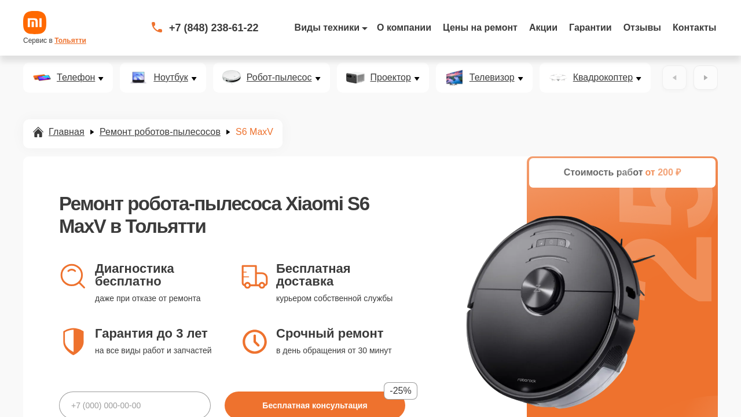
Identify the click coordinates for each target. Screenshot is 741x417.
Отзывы (642, 27)
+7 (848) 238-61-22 (214, 28)
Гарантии (590, 27)
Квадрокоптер (603, 77)
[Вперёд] (706, 77)
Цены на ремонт (480, 27)
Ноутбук (170, 77)
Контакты (694, 27)
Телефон (76, 77)
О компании (404, 27)
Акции (543, 27)
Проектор (390, 77)
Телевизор (492, 77)
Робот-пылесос (279, 77)
